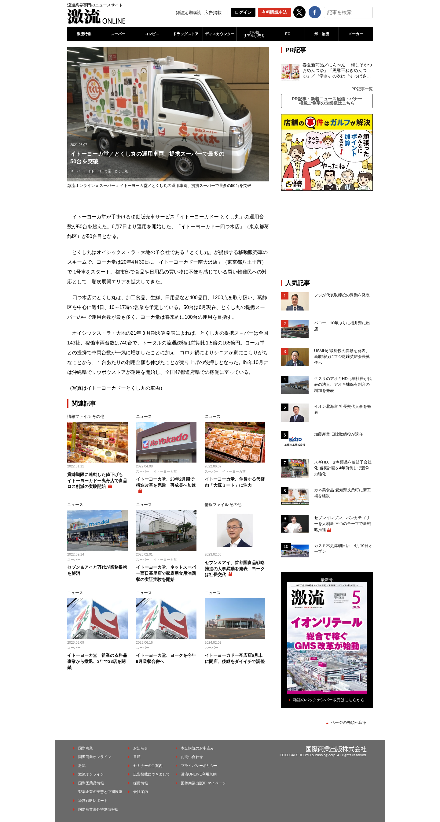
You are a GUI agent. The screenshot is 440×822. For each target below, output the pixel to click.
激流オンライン (81, 185)
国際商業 (85, 748)
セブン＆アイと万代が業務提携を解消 (97, 570)
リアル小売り (253, 34)
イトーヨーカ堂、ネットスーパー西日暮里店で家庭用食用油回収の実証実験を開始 (166, 573)
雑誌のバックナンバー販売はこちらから (329, 700)
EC (287, 34)
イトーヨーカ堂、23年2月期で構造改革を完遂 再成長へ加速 (166, 482)
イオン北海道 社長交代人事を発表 (342, 409)
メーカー (355, 34)
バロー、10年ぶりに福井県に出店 (342, 326)
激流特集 (84, 34)
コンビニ (152, 34)
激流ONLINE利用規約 (199, 774)
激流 (82, 766)
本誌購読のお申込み (197, 748)
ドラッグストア (186, 34)
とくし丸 (121, 171)
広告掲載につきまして (151, 774)
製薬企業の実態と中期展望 (100, 792)
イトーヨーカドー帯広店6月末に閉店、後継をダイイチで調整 (235, 658)
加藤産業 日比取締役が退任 (340, 434)
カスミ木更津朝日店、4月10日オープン (343, 548)
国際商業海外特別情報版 (98, 809)
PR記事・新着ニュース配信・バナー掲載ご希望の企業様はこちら (327, 101)
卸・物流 (321, 34)
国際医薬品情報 (91, 783)
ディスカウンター (219, 34)
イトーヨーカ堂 (99, 171)
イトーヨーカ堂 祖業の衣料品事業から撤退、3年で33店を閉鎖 (97, 661)
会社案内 (140, 792)
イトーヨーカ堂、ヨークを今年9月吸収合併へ (166, 658)
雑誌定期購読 (188, 12)
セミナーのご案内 (148, 766)
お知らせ (140, 748)
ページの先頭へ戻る (349, 722)
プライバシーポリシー (199, 766)
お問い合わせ (192, 757)
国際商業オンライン (94, 757)
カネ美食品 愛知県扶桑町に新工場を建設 (342, 493)
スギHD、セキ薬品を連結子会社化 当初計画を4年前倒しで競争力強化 (343, 468)
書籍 (137, 757)
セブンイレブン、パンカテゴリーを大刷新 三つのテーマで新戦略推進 (342, 523)
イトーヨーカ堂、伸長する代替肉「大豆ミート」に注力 (235, 482)
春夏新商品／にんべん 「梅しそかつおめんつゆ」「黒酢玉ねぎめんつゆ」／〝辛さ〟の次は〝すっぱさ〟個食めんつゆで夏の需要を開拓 (337, 70)
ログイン (243, 12)
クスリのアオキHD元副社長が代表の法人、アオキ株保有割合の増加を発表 (343, 384)
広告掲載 (213, 12)
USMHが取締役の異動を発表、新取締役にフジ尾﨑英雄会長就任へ (342, 356)
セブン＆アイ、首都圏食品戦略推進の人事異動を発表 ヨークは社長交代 (235, 568)
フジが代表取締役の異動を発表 (342, 295)
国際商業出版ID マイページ (203, 783)
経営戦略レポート (93, 800)
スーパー (118, 34)
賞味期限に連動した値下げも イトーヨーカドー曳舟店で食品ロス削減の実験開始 (97, 480)
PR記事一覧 (362, 89)
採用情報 (140, 783)
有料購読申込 (274, 12)
